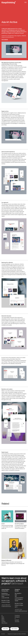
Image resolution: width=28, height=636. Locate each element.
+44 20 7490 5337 (5, 604)
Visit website (4, 39)
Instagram (17, 617)
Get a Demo (14, 628)
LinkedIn (17, 620)
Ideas (2, 618)
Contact (3, 621)
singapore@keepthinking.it (19, 611)
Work (2, 617)
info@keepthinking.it (5, 606)
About (2, 620)
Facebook (17, 615)
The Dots (17, 621)
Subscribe (5, 628)
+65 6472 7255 (18, 609)
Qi (2, 615)
